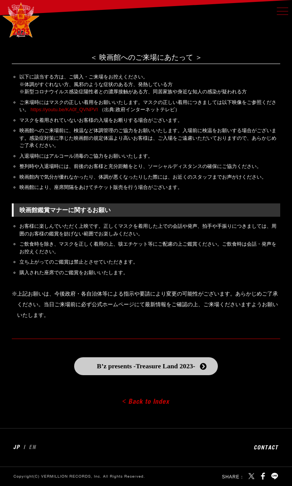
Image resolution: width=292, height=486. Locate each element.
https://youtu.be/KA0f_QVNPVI (64, 109)
